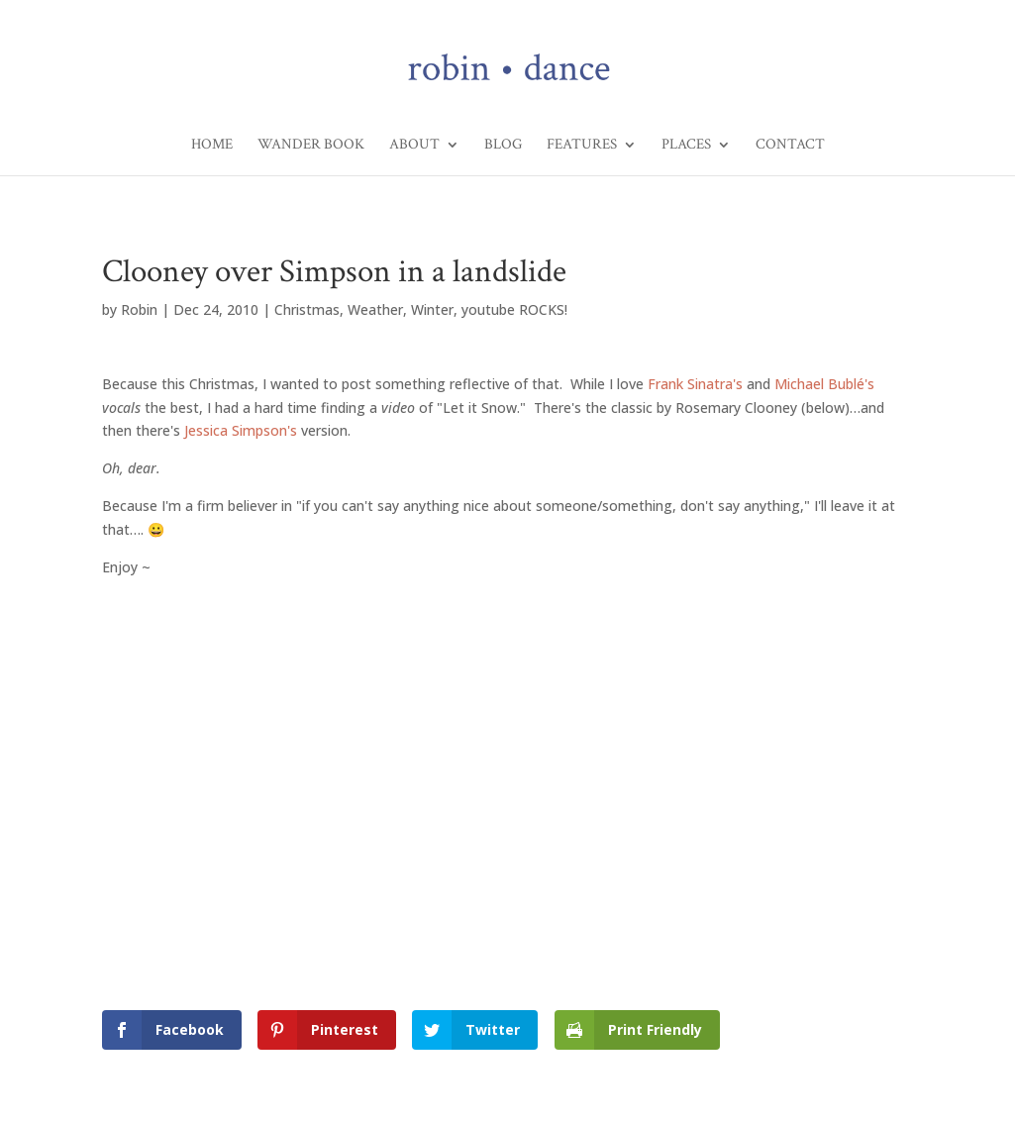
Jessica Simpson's (240, 430)
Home (212, 145)
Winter (432, 309)
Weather (375, 309)
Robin (139, 309)
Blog (503, 145)
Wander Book (310, 145)
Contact (790, 145)
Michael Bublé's (824, 383)
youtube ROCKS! (514, 309)
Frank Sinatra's (695, 383)
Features (582, 145)
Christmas (307, 309)
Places (686, 145)
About (414, 145)
